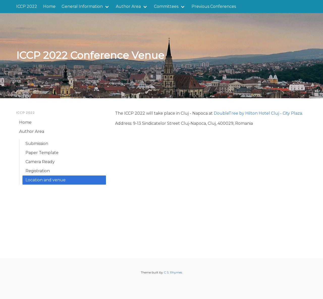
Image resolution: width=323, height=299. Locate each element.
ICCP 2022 (26, 6)
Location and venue (45, 180)
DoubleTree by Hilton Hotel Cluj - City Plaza (258, 113)
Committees (166, 6)
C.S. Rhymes (173, 272)
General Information (82, 6)
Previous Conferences (214, 6)
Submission (36, 143)
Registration (37, 170)
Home (49, 6)
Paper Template (42, 152)
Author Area (128, 6)
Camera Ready (40, 161)
